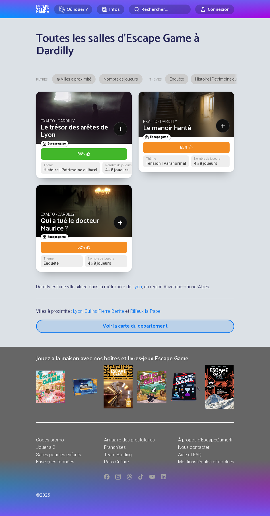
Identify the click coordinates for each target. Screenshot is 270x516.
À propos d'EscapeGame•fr (205, 440)
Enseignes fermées (55, 461)
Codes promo (50, 440)
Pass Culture (116, 461)
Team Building (118, 454)
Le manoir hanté (167, 128)
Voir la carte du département (135, 326)
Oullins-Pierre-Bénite (104, 311)
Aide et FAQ (189, 454)
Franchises (115, 447)
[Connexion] (214, 9)
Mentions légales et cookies (206, 461)
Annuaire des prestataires (129, 440)
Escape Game (43, 9)
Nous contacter (193, 447)
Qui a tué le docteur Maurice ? (70, 224)
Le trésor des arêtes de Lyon (74, 131)
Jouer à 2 (45, 447)
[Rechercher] (160, 9)
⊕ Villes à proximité (74, 79)
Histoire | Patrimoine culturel (220, 79)
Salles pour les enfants (58, 454)
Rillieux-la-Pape (145, 311)
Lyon (137, 286)
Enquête (177, 79)
